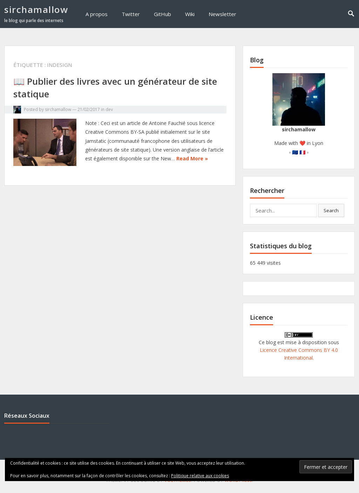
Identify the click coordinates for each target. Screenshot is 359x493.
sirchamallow (36, 9)
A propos (97, 14)
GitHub (162, 14)
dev (109, 109)
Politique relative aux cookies (200, 476)
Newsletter (222, 14)
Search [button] (331, 210)
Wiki (190, 14)
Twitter (131, 14)
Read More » (192, 158)
